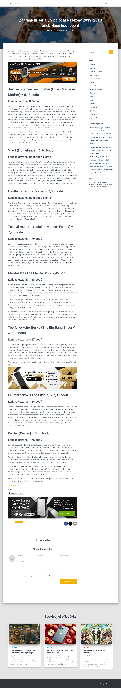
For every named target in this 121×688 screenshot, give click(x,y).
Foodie (92, 82)
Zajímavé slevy (94, 117)
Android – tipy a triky (96, 71)
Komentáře (19, 521)
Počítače (92, 96)
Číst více (26, 664)
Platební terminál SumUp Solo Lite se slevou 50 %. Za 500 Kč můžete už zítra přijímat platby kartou (101, 169)
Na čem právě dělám (96, 89)
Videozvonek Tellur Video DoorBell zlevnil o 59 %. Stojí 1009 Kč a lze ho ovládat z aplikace (100, 150)
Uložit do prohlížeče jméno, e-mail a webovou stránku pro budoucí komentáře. (42, 575)
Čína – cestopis (94, 75)
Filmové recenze (95, 79)
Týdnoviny (93, 110)
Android (92, 68)
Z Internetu (93, 114)
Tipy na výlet (93, 107)
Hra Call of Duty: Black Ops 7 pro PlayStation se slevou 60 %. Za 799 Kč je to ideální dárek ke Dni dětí (101, 160)
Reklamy (92, 103)
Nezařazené (93, 93)
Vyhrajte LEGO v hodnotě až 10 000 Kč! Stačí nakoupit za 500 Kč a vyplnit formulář (101, 140)
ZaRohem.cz (108, 3)
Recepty (92, 100)
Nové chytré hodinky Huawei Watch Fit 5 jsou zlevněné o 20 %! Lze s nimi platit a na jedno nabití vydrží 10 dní (101, 131)
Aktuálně (92, 64)
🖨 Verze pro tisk (14, 485)
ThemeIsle (110, 684)
